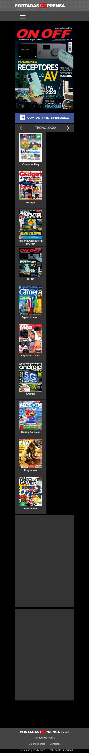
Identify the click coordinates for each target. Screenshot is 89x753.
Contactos (55, 743)
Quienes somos (37, 743)
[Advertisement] (44, 560)
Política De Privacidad (61, 750)
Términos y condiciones (32, 750)
